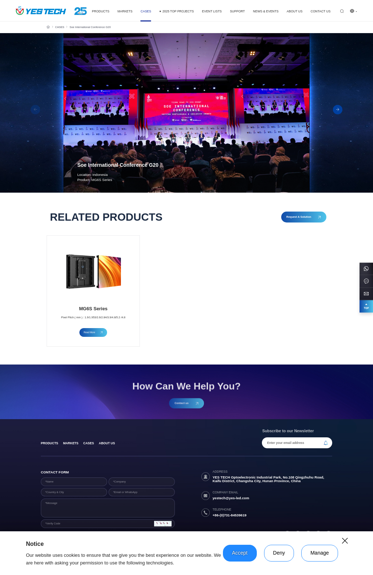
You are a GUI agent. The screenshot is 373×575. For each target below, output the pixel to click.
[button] (337, 109)
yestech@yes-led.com (230, 498)
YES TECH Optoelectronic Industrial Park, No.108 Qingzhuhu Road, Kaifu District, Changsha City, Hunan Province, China (268, 479)
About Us (107, 443)
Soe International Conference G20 (90, 27)
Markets (70, 443)
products (49, 443)
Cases (88, 443)
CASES (59, 27)
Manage (319, 553)
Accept (240, 553)
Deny (279, 553)
